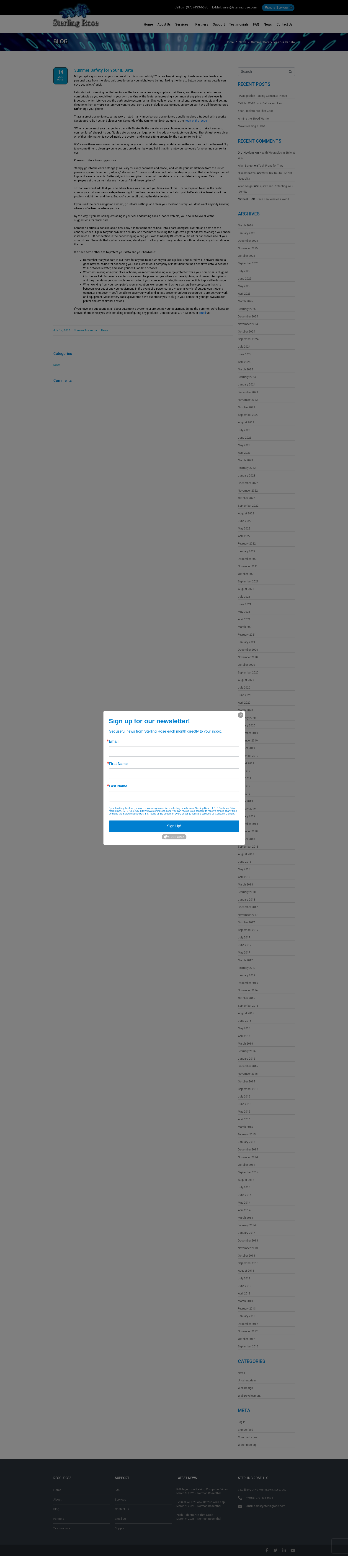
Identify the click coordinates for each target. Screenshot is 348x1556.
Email (114, 741)
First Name (118, 764)
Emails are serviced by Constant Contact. (212, 813)
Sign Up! (174, 826)
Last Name (118, 786)
